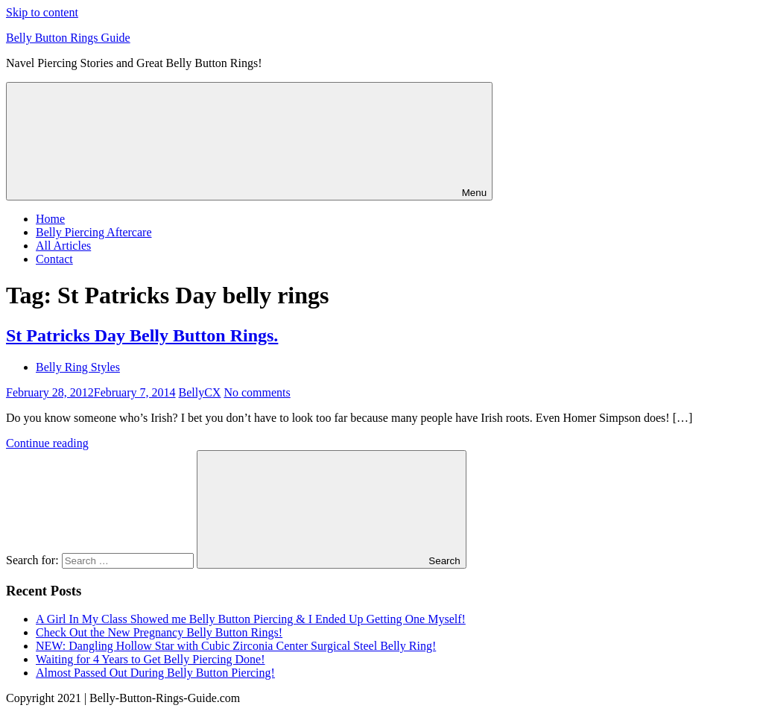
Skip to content (42, 12)
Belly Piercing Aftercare (94, 232)
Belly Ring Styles (78, 367)
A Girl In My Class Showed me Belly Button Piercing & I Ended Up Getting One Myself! (251, 619)
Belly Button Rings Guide (68, 37)
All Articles (63, 245)
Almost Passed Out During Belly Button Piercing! (155, 672)
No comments (257, 392)
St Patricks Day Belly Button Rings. (142, 335)
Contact (54, 259)
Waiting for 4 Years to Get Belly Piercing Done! (150, 659)
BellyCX (200, 392)
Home (50, 218)
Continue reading (47, 443)
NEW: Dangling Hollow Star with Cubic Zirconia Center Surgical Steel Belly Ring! (236, 645)
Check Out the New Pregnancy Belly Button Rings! (159, 632)
